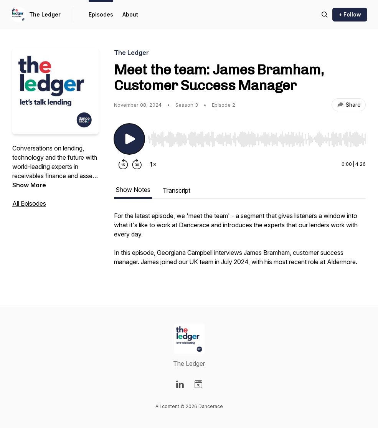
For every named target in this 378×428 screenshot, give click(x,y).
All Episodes (29, 203)
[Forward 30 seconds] (137, 164)
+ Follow (349, 14)
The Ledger (45, 14)
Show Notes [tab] (133, 189)
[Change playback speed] (153, 164)
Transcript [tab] (176, 190)
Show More (29, 185)
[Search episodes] (325, 14)
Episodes (101, 14)
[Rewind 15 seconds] (123, 164)
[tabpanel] (240, 242)
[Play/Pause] (129, 139)
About (130, 14)
